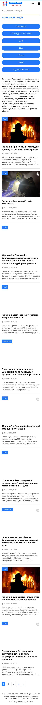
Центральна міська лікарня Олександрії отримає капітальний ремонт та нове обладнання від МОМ (20, 541)
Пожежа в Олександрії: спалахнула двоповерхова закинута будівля (20, 598)
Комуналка (7, 341)
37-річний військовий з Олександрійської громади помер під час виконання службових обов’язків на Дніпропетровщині (20, 259)
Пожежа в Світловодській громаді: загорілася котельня (20, 316)
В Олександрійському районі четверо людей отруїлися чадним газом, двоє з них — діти (20, 483)
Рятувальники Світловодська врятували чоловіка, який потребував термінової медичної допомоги (19, 655)
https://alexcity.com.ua (29, 698)
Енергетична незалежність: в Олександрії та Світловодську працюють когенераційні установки (21, 372)
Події (5, 119)
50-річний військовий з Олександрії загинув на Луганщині (21, 427)
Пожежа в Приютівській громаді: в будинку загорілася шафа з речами (20, 148)
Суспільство (7, 509)
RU (32, 3)
